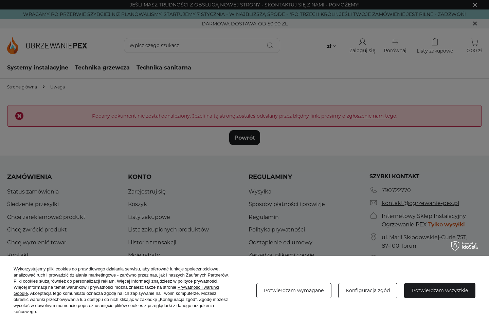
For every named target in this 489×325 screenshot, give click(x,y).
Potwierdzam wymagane (294, 290)
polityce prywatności (197, 281)
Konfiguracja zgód (368, 290)
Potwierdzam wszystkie (440, 290)
